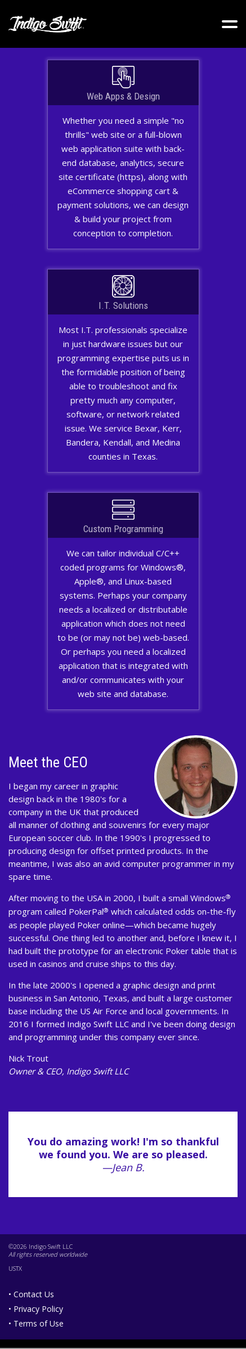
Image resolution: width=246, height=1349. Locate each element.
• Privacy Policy (35, 1308)
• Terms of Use (36, 1323)
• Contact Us (31, 1294)
